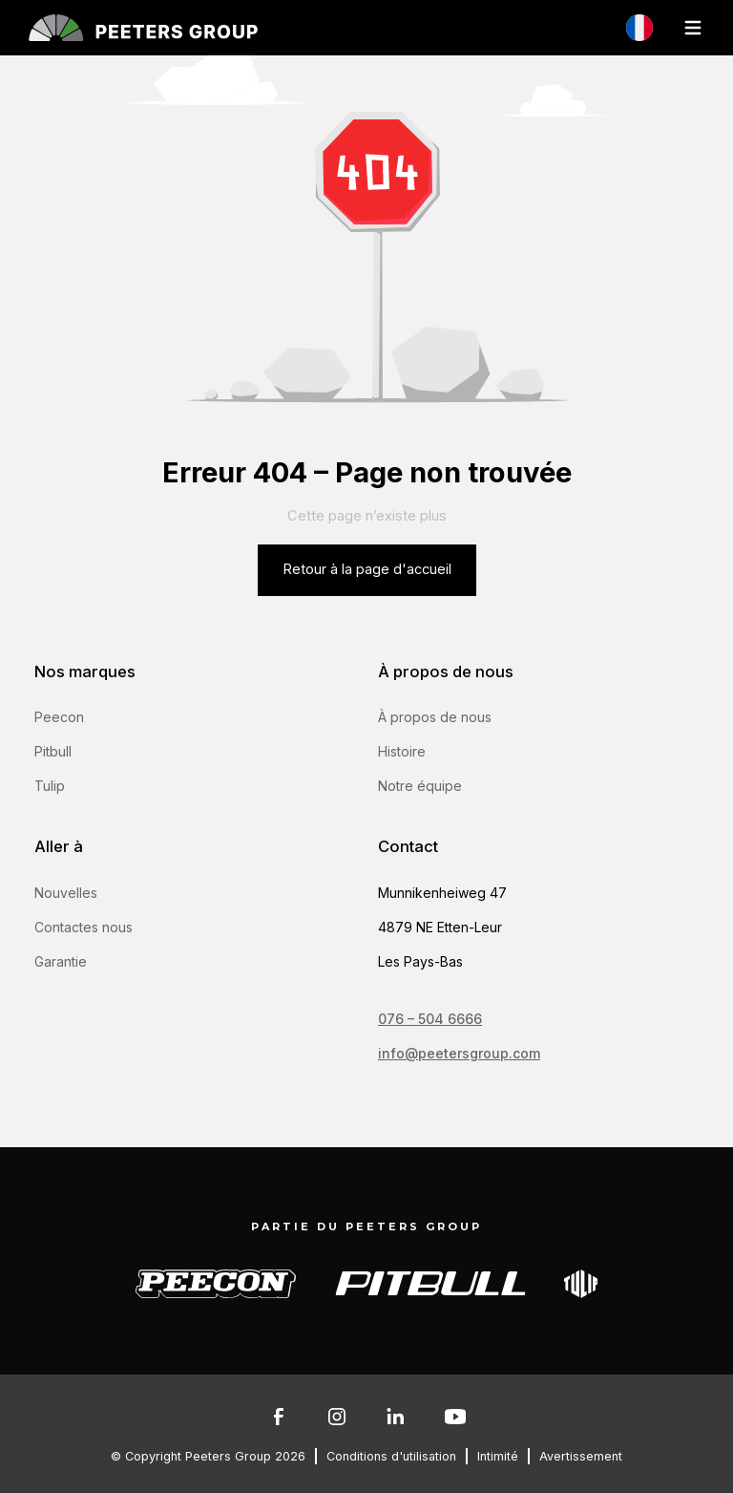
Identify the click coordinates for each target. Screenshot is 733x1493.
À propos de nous (435, 717)
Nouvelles (65, 893)
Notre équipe (420, 786)
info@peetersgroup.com (459, 1053)
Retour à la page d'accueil (367, 569)
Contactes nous (83, 927)
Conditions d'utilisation (391, 1456)
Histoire (402, 751)
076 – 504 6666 (430, 1019)
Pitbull (53, 751)
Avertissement (580, 1456)
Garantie (60, 961)
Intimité (497, 1456)
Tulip (49, 786)
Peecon (59, 717)
